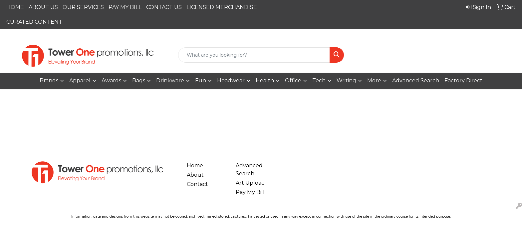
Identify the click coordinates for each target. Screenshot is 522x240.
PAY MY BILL (125, 7)
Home (195, 165)
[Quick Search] (254, 55)
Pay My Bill (250, 192)
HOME (15, 7)
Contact (197, 184)
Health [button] (265, 80)
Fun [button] (200, 80)
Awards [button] (111, 80)
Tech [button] (319, 80)
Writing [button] (346, 80)
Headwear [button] (231, 80)
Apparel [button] (80, 80)
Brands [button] (49, 80)
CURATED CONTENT (34, 22)
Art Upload (250, 183)
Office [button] (293, 80)
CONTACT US (164, 7)
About (195, 175)
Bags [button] (138, 80)
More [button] (374, 80)
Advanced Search (415, 80)
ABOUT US (43, 7)
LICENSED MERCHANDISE (221, 7)
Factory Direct (463, 80)
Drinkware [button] (170, 80)
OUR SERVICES (83, 7)
